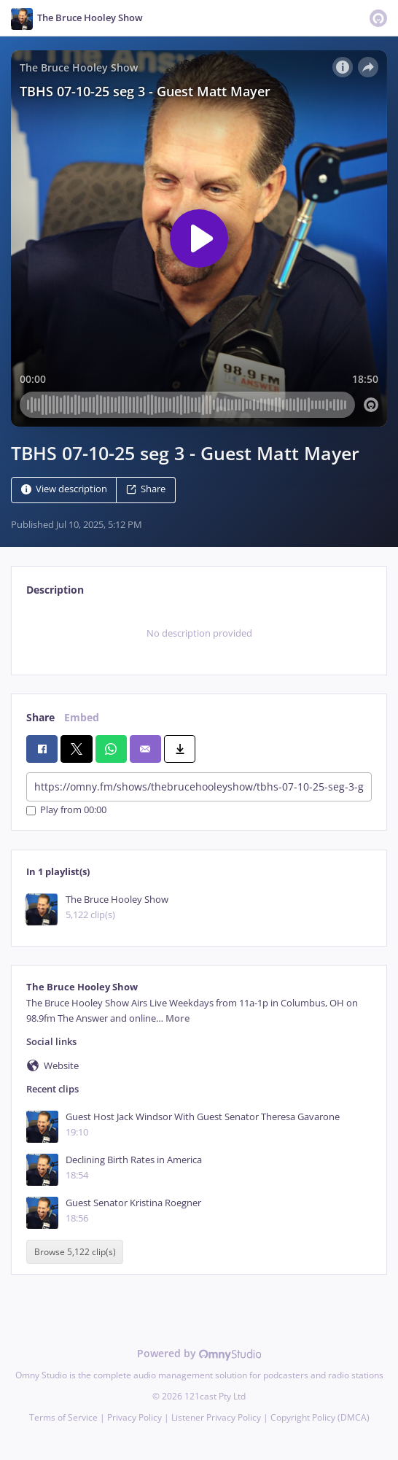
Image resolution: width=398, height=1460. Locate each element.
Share (145, 489)
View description (64, 489)
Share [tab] (40, 717)
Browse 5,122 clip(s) (75, 1252)
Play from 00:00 (66, 810)
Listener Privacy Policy (216, 1417)
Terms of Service (63, 1417)
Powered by (199, 1353)
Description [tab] (55, 590)
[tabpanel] (199, 633)
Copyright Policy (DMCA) (320, 1417)
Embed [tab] (81, 717)
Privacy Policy (134, 1417)
